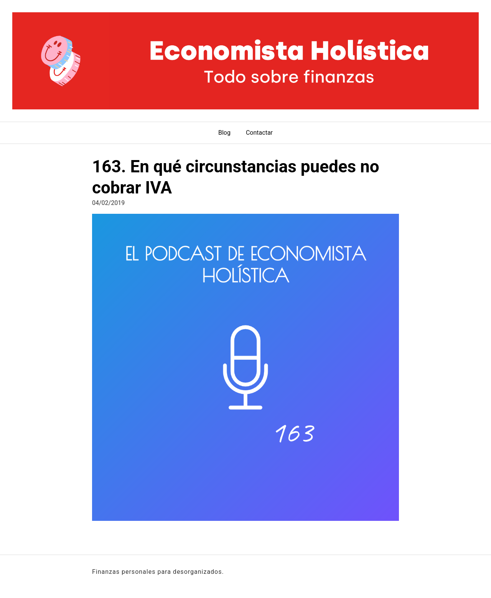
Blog (224, 132)
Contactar (259, 132)
